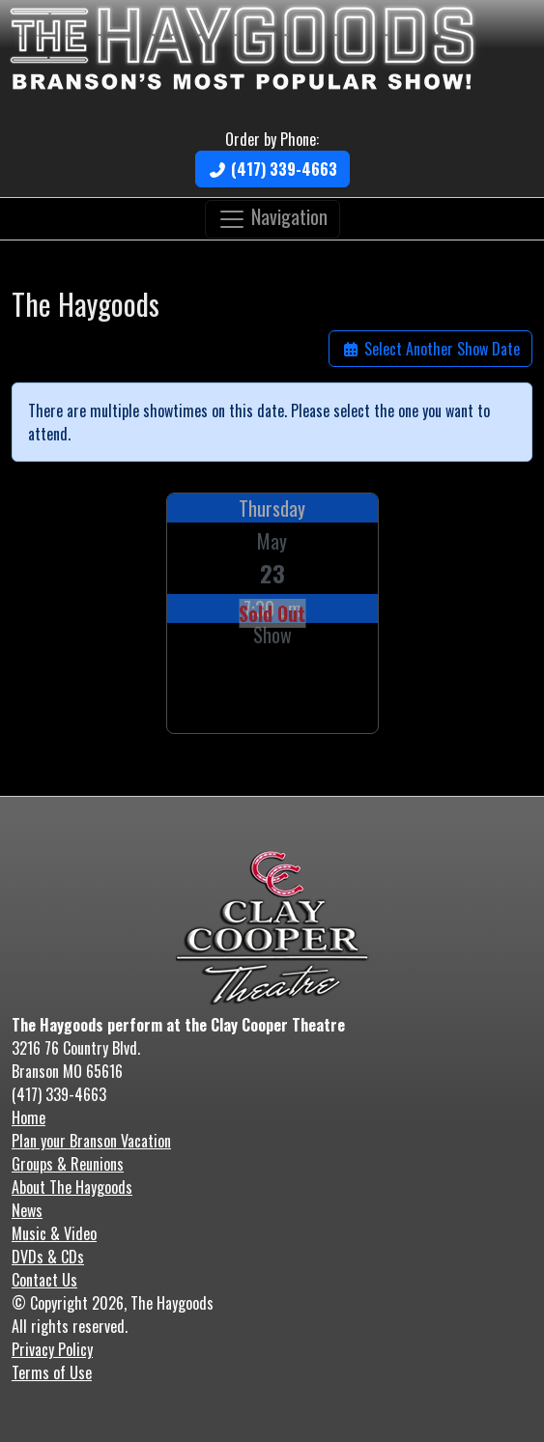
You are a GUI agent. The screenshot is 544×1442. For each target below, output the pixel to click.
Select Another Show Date (430, 348)
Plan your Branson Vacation (91, 1140)
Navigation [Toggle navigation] (272, 217)
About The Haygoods (72, 1187)
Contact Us (44, 1279)
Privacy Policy (52, 1349)
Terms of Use (52, 1372)
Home (28, 1117)
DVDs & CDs (48, 1256)
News (27, 1210)
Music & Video (54, 1233)
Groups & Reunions (68, 1163)
